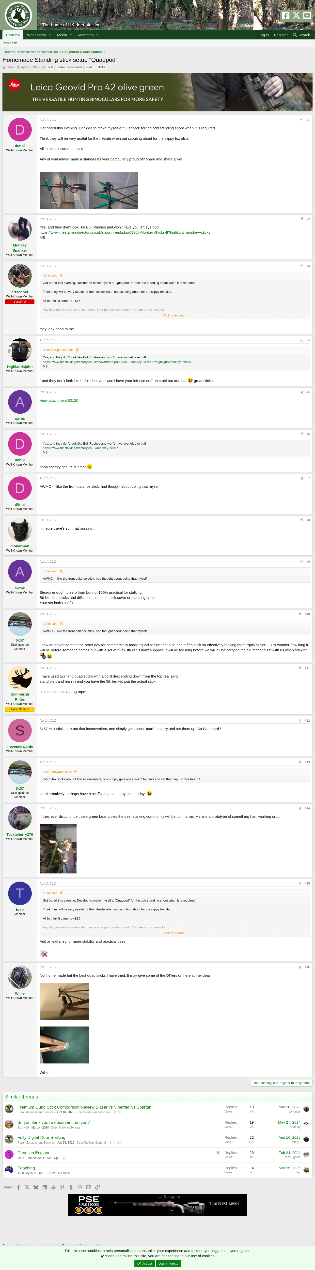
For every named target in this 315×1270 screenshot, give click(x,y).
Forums (13, 35)
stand (89, 67)
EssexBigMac (291, 1157)
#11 (307, 668)
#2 (308, 219)
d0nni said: (50, 275)
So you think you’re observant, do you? (53, 1122)
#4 (308, 340)
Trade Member (20, 709)
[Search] (301, 34)
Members (86, 35)
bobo (20, 1158)
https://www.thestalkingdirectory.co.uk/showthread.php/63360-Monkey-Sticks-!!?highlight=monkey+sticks (125, 232)
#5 (308, 392)
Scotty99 (23, 1127)
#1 (308, 120)
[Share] (302, 120)
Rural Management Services (36, 1112)
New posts (9, 43)
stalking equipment (69, 67)
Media (62, 35)
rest (50, 67)
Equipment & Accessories (93, 1112)
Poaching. (26, 1168)
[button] (50, 34)
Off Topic (64, 1173)
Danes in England (33, 1152)
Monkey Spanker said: (59, 350)
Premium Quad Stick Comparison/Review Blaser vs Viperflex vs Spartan (84, 1107)
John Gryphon (26, 1173)
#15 (307, 883)
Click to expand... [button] (175, 315)
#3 (308, 266)
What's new (36, 35)
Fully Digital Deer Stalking (41, 1137)
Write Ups (52, 1158)
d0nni (11, 67)
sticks (101, 67)
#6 (308, 434)
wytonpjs (294, 1111)
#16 (307, 967)
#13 (307, 762)
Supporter (20, 301)
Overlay (295, 1127)
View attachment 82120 (59, 400)
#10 (307, 614)
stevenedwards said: (57, 772)
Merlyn (296, 1142)
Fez (298, 1172)
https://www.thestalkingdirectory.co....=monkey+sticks (80, 448)
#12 (307, 720)
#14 (307, 808)
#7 (308, 478)
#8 (308, 520)
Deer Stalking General (65, 1127)
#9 (308, 561)
